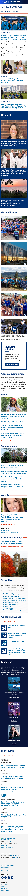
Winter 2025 (14, 720)
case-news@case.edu (5, 857)
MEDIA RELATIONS (6, 851)
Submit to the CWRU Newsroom (8, 868)
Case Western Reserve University (11, 839)
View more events (8, 621)
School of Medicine (8, 608)
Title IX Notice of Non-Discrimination (9, 847)
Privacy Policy (10, 845)
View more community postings (12, 547)
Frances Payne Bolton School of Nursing (14, 598)
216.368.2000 (4, 843)
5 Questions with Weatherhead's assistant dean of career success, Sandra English (12, 435)
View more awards (8, 525)
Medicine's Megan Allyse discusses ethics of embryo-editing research (13, 766)
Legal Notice (4, 845)
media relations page (14, 853)
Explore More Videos (12, 364)
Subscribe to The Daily (5, 867)
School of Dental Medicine (10, 604)
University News (5, 32)
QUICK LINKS (4, 861)
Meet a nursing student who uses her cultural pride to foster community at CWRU (14, 416)
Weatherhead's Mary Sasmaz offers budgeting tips (13, 816)
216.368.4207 (16, 855)
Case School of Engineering (11, 594)
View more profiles (8, 441)
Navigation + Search (9, 11)
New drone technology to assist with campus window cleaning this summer (14, 479)
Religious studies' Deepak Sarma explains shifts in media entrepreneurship (12, 789)
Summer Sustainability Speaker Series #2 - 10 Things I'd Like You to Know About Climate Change (17, 651)
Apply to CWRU (4, 882)
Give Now (3, 884)
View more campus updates (11, 490)
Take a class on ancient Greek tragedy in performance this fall (12, 542)
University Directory (5, 888)
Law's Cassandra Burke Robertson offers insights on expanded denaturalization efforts (13, 803)
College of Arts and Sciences (11, 596)
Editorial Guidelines (5, 865)
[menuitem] (14, 863)
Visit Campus (4, 886)
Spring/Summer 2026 (14, 697)
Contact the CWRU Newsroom (7, 863)
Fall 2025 (14, 743)
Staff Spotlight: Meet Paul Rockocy (13, 422)
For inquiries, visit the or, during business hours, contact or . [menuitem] (10, 855)
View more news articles (8, 755)
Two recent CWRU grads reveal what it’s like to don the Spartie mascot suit (12, 427)
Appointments (5, 530)
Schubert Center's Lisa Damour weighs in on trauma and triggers (12, 777)
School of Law (7, 606)
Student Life (4, 76)
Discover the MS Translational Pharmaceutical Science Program (17, 635)
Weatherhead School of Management (13, 610)
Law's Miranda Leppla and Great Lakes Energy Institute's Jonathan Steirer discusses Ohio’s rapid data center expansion (13, 828)
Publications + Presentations (9, 532)
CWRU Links (4, 880)
